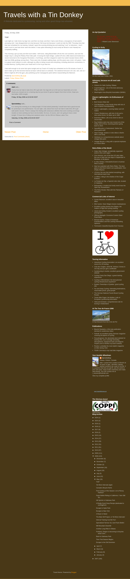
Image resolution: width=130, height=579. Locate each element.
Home (46, 132)
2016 (97, 432)
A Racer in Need (101, 514)
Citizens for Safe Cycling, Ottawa (105, 85)
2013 (97, 441)
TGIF (98, 482)
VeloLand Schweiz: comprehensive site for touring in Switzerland (108, 303)
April (98, 546)
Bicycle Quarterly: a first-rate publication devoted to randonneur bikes (107, 330)
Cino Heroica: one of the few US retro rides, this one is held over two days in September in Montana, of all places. (109, 157)
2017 (97, 429)
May (98, 479)
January (99, 555)
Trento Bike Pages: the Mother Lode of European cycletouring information (107, 298)
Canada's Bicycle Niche (104, 488)
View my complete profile (100, 376)
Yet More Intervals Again (104, 485)
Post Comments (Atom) (22, 136)
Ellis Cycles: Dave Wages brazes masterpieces (110, 204)
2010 (97, 450)
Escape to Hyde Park (103, 508)
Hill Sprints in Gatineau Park (105, 500)
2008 (97, 456)
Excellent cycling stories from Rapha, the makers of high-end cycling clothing (108, 207)
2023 (97, 420)
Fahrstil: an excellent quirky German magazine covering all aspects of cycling (109, 334)
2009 (97, 453)
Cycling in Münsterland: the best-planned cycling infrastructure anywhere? (108, 281)
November (100, 461)
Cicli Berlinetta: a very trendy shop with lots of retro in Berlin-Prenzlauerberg (109, 105)
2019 (97, 423)
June (98, 476)
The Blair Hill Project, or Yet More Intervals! (110, 517)
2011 (97, 447)
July (98, 473)
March (99, 549)
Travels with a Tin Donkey (43, 15)
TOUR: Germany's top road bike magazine (108, 350)
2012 (97, 444)
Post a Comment (15, 122)
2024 (97, 417)
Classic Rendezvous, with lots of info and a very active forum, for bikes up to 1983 (108, 114)
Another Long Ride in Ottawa (105, 529)
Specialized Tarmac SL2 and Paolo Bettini (110, 523)
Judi (13, 87)
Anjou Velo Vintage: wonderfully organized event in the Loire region (108, 152)
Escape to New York (103, 511)
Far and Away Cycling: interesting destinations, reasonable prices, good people (109, 289)
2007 (97, 559)
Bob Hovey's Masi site (101, 102)
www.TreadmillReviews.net (100, 391)
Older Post (81, 132)
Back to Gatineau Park (103, 536)
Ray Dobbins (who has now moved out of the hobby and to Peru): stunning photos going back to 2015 (109, 124)
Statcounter (96, 412)
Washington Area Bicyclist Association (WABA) (109, 92)
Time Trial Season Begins (104, 539)
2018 (97, 426)
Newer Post (10, 132)
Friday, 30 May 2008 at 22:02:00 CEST (25, 97)
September (100, 467)
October (99, 464)
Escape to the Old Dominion (105, 542)
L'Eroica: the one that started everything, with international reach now (109, 173)
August (99, 470)
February (100, 552)
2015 (97, 435)
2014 (97, 438)
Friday (12, 78)
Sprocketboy (16, 104)
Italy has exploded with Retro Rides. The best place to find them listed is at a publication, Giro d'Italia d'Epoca (110, 168)
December (100, 458)
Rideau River (19, 78)
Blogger (73, 572)
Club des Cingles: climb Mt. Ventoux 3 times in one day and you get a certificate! (109, 267)
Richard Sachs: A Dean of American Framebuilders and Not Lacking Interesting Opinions (108, 221)
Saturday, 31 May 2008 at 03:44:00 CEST (25, 118)
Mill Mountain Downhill (103, 526)
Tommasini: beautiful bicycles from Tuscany (108, 226)
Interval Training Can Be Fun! (106, 520)
